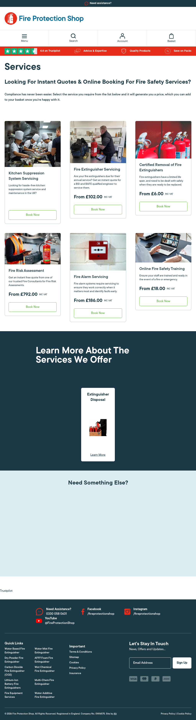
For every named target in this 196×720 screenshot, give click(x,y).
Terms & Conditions (80, 652)
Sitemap (74, 657)
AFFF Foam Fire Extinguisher (44, 660)
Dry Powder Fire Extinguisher (14, 660)
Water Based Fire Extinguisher (15, 650)
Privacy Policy (77, 668)
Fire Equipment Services (14, 695)
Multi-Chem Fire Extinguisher (44, 682)
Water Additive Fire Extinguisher (45, 695)
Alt (115, 714)
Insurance (75, 673)
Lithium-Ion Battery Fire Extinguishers (12, 684)
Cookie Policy (184, 714)
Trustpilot (6, 591)
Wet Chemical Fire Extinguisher (45, 669)
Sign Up (182, 662)
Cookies (74, 662)
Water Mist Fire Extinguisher (44, 650)
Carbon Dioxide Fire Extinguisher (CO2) (14, 671)
